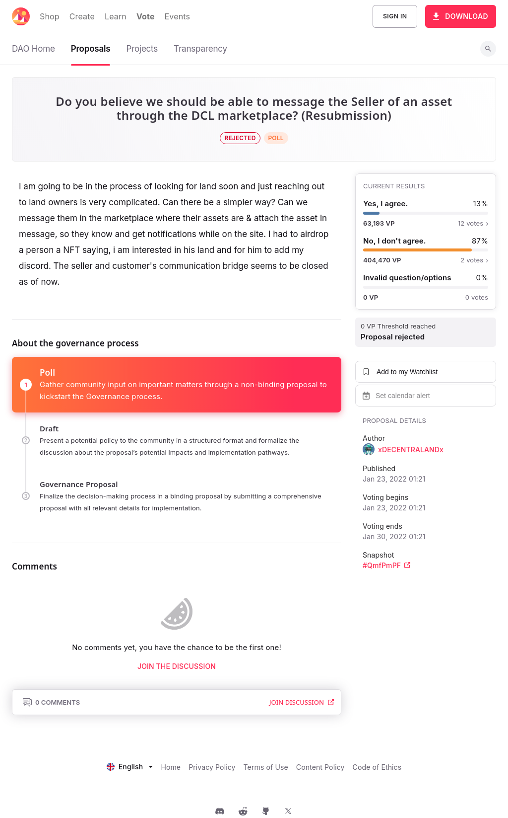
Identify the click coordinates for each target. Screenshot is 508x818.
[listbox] (130, 765)
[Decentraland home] (21, 16)
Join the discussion (176, 666)
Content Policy (320, 767)
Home (171, 767)
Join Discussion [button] (301, 702)
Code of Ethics (377, 767)
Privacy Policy (212, 767)
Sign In (395, 16)
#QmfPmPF (386, 565)
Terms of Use (266, 767)
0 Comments (51, 702)
